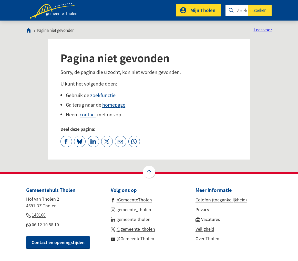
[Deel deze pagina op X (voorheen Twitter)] (107, 141)
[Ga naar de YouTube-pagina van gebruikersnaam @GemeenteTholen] (132, 238)
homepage (113, 104)
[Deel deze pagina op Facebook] (66, 141)
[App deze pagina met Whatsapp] (134, 141)
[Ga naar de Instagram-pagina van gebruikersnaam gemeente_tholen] (131, 209)
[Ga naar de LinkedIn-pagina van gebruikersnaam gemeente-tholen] (130, 219)
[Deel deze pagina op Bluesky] (80, 141)
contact (88, 114)
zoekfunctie (103, 95)
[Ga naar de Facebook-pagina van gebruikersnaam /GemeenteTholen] (131, 199)
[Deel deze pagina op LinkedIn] (93, 141)
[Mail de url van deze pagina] (120, 141)
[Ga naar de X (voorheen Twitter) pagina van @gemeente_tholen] (133, 228)
